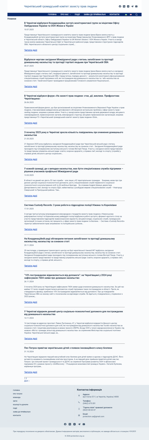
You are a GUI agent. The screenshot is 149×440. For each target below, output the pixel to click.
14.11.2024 (29, 318)
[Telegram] (132, 6)
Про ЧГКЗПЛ (17, 395)
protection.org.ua (77, 436)
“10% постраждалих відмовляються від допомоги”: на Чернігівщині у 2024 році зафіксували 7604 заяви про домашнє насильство (68, 276)
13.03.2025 (29, 175)
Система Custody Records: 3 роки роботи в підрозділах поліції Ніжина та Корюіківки (70, 205)
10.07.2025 (29, 29)
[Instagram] (128, 6)
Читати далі (30, 50)
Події (77, 14)
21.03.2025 (29, 139)
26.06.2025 (29, 102)
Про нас (66, 14)
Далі (27, 381)
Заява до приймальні (95, 14)
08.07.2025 (29, 66)
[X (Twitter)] (124, 6)
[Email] (136, 6)
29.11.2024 (29, 245)
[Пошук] (136, 15)
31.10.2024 (29, 351)
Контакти (114, 14)
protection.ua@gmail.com (93, 416)
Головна (52, 14)
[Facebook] (120, 6)
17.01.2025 (29, 209)
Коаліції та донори (20, 404)
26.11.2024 (29, 281)
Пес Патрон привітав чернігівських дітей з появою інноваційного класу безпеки (68, 348)
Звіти (15, 401)
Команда (16, 398)
